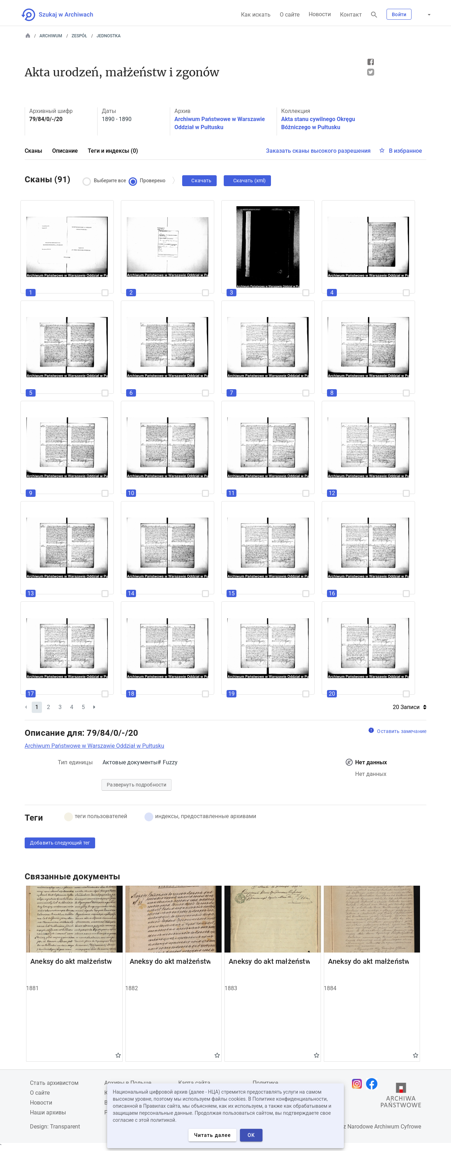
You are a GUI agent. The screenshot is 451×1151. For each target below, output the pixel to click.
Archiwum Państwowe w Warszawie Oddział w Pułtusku (94, 745)
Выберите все (106, 181)
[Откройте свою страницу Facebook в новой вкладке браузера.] (373, 1083)
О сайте (289, 14)
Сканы (33, 150)
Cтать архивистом (54, 1083)
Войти (399, 14)
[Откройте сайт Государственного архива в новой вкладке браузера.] (401, 1096)
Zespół (79, 35)
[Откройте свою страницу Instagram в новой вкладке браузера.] (358, 1083)
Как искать (256, 14)
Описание (65, 150)
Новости (320, 14)
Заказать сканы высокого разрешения (318, 150)
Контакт (351, 14)
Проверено (148, 181)
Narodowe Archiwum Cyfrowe (384, 1126)
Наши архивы (48, 1112)
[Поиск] (374, 15)
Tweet (370, 72)
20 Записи (409, 707)
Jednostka (109, 35)
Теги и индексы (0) (113, 150)
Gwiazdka (118, 1054)
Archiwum (50, 35)
